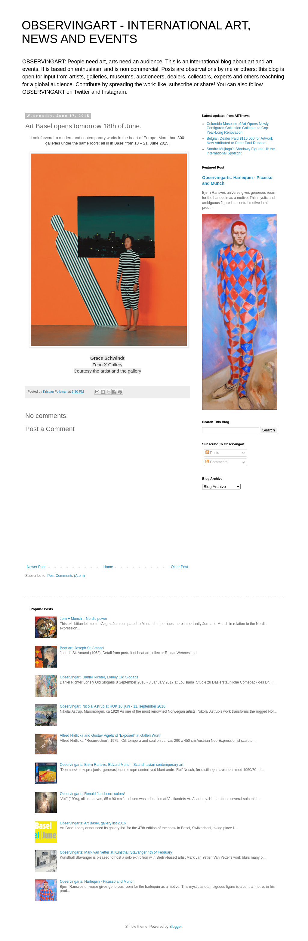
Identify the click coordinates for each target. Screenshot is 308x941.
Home (108, 567)
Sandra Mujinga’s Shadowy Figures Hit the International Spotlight (241, 151)
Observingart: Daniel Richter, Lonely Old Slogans (99, 677)
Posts (212, 453)
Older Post (179, 567)
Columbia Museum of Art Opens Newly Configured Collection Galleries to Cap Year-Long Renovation (238, 128)
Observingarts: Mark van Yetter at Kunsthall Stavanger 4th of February (116, 852)
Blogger (175, 926)
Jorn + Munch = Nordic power (83, 619)
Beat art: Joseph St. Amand (82, 648)
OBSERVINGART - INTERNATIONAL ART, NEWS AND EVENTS (136, 32)
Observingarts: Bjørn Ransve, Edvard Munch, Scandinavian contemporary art (121, 765)
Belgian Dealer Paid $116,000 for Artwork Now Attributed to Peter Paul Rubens (240, 140)
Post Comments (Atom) (66, 576)
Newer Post (36, 567)
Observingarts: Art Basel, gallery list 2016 (93, 823)
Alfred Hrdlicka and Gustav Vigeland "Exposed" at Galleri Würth (111, 735)
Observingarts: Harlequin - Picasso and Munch (97, 881)
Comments (216, 462)
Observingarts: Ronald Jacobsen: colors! (92, 794)
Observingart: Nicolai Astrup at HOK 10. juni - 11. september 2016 (112, 706)
